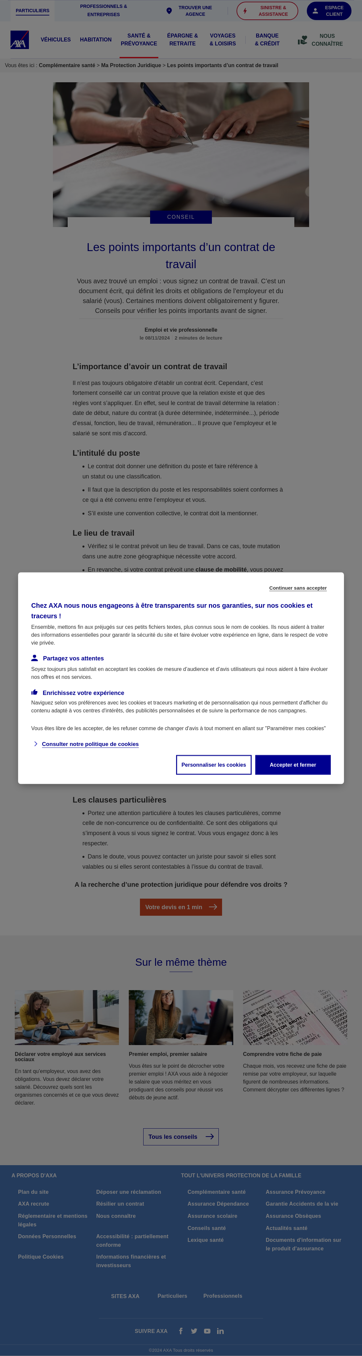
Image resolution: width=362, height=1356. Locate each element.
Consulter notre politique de (90, 744)
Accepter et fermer (293, 764)
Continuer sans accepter (298, 587)
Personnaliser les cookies (214, 764)
